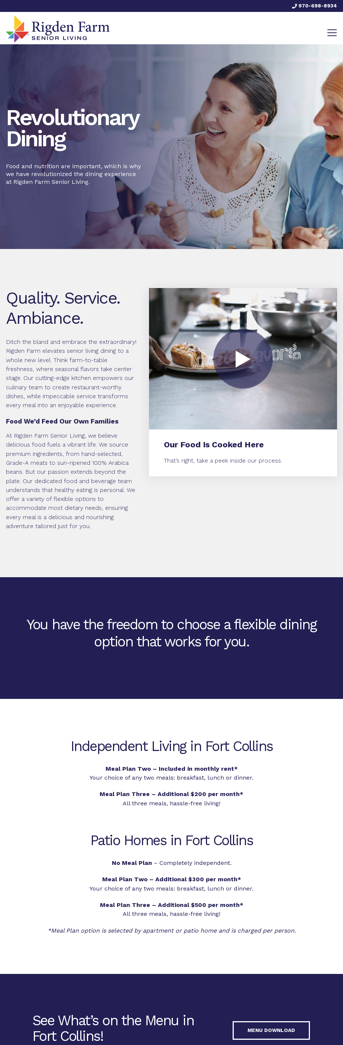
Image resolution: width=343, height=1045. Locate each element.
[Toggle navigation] (332, 33)
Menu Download (271, 1030)
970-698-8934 (314, 6)
